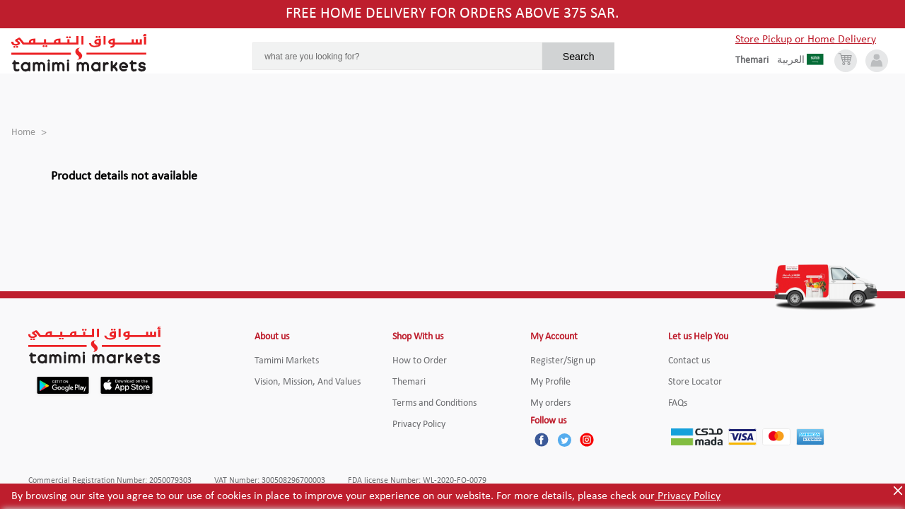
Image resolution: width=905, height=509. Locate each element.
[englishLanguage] (756, 61)
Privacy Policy (687, 496)
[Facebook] (541, 439)
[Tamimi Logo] (79, 53)
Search (579, 56)
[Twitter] (564, 439)
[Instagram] (587, 439)
